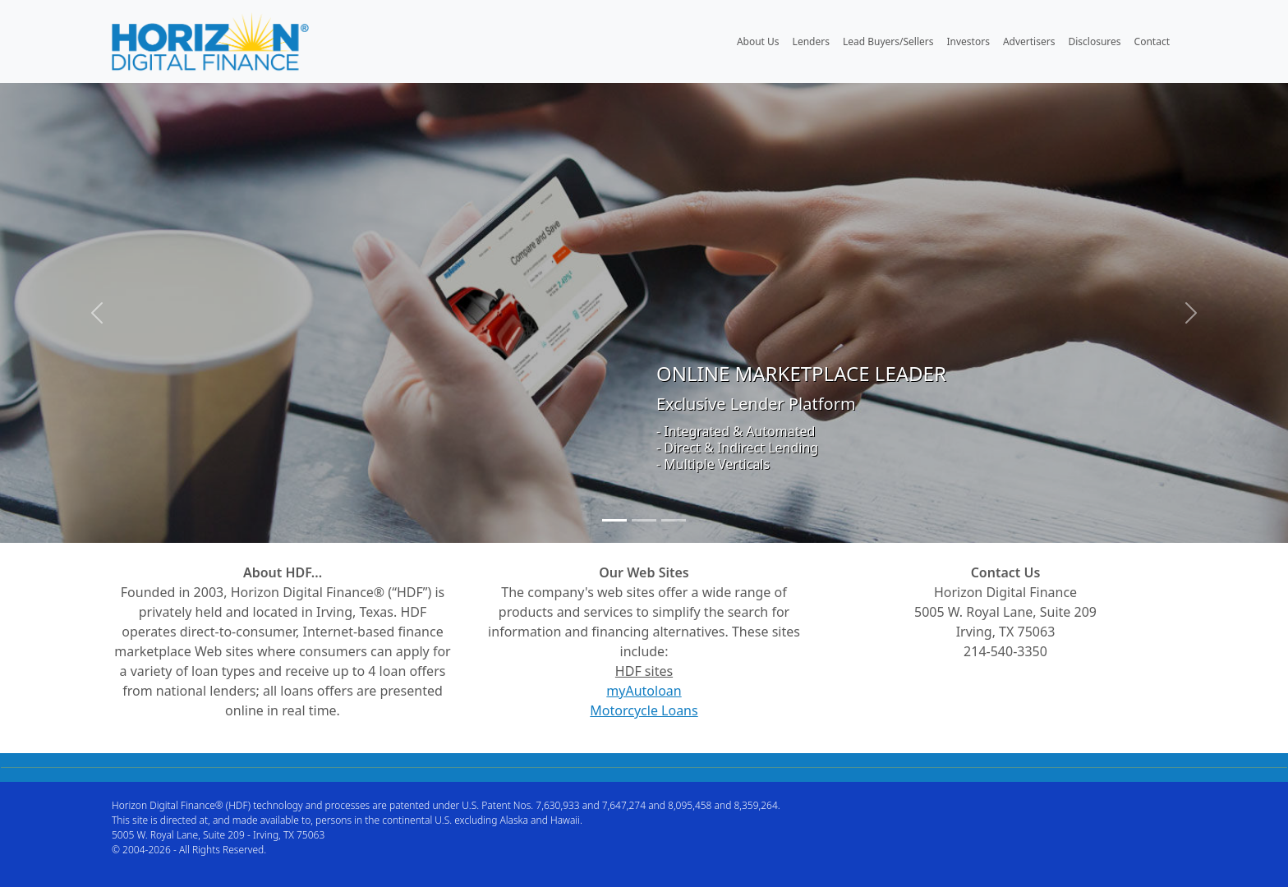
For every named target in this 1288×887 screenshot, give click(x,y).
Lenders (811, 41)
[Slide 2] (644, 520)
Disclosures (1094, 41)
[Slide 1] (614, 520)
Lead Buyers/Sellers (888, 41)
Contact (1152, 41)
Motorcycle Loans (643, 710)
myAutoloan (643, 691)
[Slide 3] (673, 520)
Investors (968, 41)
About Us (758, 41)
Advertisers (1029, 41)
